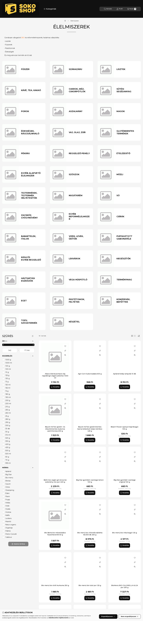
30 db (7, 429)
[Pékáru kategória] (32, 153)
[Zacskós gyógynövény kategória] (32, 216)
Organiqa (9, 528)
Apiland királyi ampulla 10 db (124, 374)
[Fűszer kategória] (32, 69)
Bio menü (9, 478)
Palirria (8, 531)
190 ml (8, 397)
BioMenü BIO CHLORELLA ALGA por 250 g (124, 586)
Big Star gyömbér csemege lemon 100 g (90, 481)
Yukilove (8, 537)
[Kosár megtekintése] (131, 9)
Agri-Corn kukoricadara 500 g (90, 374)
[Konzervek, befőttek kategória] (127, 300)
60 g (7, 457)
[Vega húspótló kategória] (80, 279)
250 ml (8, 413)
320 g (7, 438)
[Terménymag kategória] (127, 279)
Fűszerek (8, 45)
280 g (7, 419)
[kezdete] (9, 350)
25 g (7, 416)
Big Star (8, 474)
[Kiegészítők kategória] (127, 258)
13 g (6, 382)
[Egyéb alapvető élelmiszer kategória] (32, 174)
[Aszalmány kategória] (80, 111)
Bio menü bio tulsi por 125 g (90, 585)
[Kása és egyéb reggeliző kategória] (32, 258)
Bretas (8, 481)
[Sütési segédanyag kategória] (127, 90)
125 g (7, 375)
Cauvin (8, 484)
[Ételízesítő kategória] (127, 153)
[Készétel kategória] (80, 322)
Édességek (9, 52)
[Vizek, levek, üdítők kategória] (80, 237)
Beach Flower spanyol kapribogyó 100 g (124, 428)
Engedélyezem (108, 616)
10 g (7, 372)
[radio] (134, 336)
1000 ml (8, 363)
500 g (7, 451)
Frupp (7, 500)
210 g (7, 407)
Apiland (8, 471)
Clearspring (9, 490)
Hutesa (8, 512)
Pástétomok (10, 48)
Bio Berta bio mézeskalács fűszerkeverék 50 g (55, 534)
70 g (7, 460)
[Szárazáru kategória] (80, 69)
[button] (50, 9)
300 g (7, 425)
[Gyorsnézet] (65, 355)
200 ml (8, 404)
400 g (7, 444)
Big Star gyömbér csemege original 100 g (125, 481)
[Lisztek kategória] (127, 69)
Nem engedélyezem (129, 616)
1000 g (8, 360)
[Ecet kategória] (32, 300)
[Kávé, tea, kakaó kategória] (32, 90)
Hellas (7, 503)
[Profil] (119, 9)
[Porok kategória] (32, 111)
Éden (7, 493)
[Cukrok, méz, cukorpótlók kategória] (80, 90)
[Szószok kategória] (80, 174)
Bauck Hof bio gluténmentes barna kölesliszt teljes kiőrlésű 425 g (89, 429)
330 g (7, 441)
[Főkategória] (65, 21)
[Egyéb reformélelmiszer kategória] (80, 216)
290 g (7, 422)
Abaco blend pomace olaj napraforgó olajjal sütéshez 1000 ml (55, 376)
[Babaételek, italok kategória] (32, 237)
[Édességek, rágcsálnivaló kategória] (32, 132)
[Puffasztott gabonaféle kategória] (127, 237)
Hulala (7, 509)
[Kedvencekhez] (65, 346)
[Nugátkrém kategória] (80, 195)
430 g (7, 447)
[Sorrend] (139, 336)
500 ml (8, 454)
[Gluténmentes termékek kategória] (127, 132)
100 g (7, 366)
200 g (7, 400)
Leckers (8, 518)
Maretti (8, 522)
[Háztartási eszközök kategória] (32, 279)
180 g (7, 394)
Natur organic (10, 525)
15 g (6, 391)
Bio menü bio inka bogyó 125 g (124, 533)
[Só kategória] (127, 195)
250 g (7, 410)
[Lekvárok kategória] (80, 258)
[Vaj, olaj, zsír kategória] (80, 132)
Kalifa (7, 515)
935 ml (8, 463)
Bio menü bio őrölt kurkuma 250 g (55, 585)
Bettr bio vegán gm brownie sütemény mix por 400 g (55, 481)
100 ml (8, 369)
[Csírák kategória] (127, 216)
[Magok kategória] (127, 111)
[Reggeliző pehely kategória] (80, 153)
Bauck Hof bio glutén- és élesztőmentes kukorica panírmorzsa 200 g (55, 429)
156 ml (7, 388)
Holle (7, 506)
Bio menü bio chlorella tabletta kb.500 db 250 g (89, 534)
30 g (7, 432)
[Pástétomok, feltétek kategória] (80, 300)
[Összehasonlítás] (65, 350)
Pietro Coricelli (11, 534)
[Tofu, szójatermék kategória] (32, 321)
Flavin (7, 496)
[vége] (26, 350)
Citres (7, 487)
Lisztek (8, 41)
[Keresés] (108, 9)
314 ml (7, 435)
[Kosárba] (55, 387)
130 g (7, 378)
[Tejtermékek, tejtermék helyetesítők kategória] (32, 195)
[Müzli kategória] (127, 174)
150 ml (7, 385)
